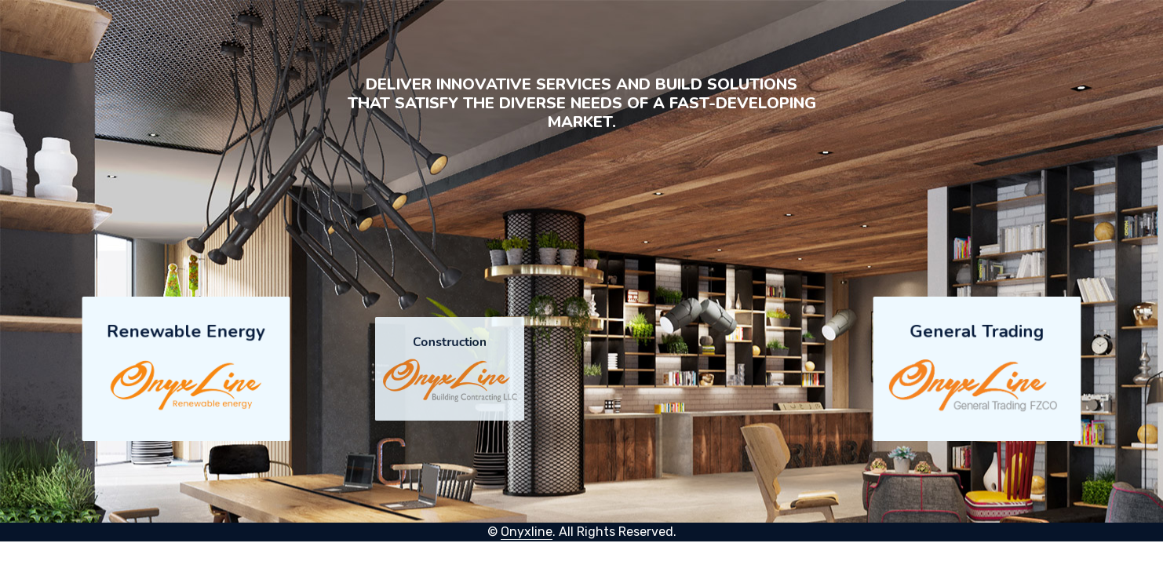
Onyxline (526, 531)
